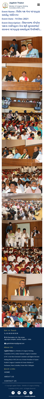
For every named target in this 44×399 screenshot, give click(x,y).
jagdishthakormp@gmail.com (14, 343)
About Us (9, 377)
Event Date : (15, 18)
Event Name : (21, 13)
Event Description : (21, 26)
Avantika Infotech (29, 396)
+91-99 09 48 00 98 (11, 333)
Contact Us (10, 381)
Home (7, 372)
